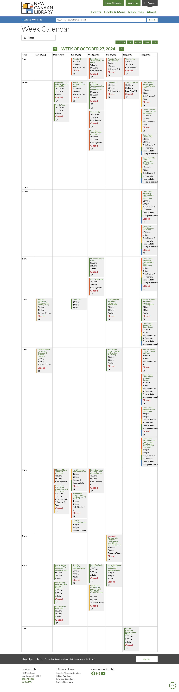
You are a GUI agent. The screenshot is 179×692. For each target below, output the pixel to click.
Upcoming (121, 42)
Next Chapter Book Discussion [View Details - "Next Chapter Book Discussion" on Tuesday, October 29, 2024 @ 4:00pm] (79, 471)
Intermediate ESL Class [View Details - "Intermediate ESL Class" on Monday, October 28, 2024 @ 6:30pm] (60, 607)
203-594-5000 (27, 679)
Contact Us (26, 682)
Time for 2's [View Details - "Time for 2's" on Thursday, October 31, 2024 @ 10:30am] (112, 82)
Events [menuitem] (96, 12)
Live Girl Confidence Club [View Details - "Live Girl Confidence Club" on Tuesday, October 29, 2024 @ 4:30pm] (79, 521)
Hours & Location (113, 3)
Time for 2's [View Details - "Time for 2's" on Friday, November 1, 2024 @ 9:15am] (130, 59)
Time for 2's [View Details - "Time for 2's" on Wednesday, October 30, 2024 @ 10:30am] (95, 112)
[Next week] (121, 49)
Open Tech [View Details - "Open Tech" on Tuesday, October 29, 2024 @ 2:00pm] (77, 299)
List (130, 42)
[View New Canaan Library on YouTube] (103, 674)
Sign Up (146, 659)
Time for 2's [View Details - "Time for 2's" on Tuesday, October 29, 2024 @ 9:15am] (77, 59)
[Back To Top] (172, 685)
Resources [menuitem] (136, 12)
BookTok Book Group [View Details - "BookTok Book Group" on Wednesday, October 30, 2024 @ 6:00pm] (96, 566)
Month (138, 42)
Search (152, 20)
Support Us (133, 3)
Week (147, 42)
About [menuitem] (151, 12)
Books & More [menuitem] (114, 12)
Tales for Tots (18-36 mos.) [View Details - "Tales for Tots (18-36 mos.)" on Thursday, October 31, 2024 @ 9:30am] (113, 60)
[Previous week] (55, 49)
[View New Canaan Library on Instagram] (98, 674)
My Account (149, 3)
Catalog (27, 20)
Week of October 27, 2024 (88, 48)
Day (154, 42)
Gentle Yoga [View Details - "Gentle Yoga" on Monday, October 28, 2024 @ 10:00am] (60, 105)
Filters (31, 37)
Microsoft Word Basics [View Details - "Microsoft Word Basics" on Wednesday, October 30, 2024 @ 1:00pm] (97, 259)
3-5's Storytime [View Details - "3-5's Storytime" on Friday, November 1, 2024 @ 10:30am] (131, 82)
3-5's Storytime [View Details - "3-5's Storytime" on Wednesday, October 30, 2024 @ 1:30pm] (96, 279)
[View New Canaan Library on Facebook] (93, 674)
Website (38, 20)
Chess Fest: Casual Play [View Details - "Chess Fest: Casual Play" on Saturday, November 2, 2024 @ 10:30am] (147, 135)
